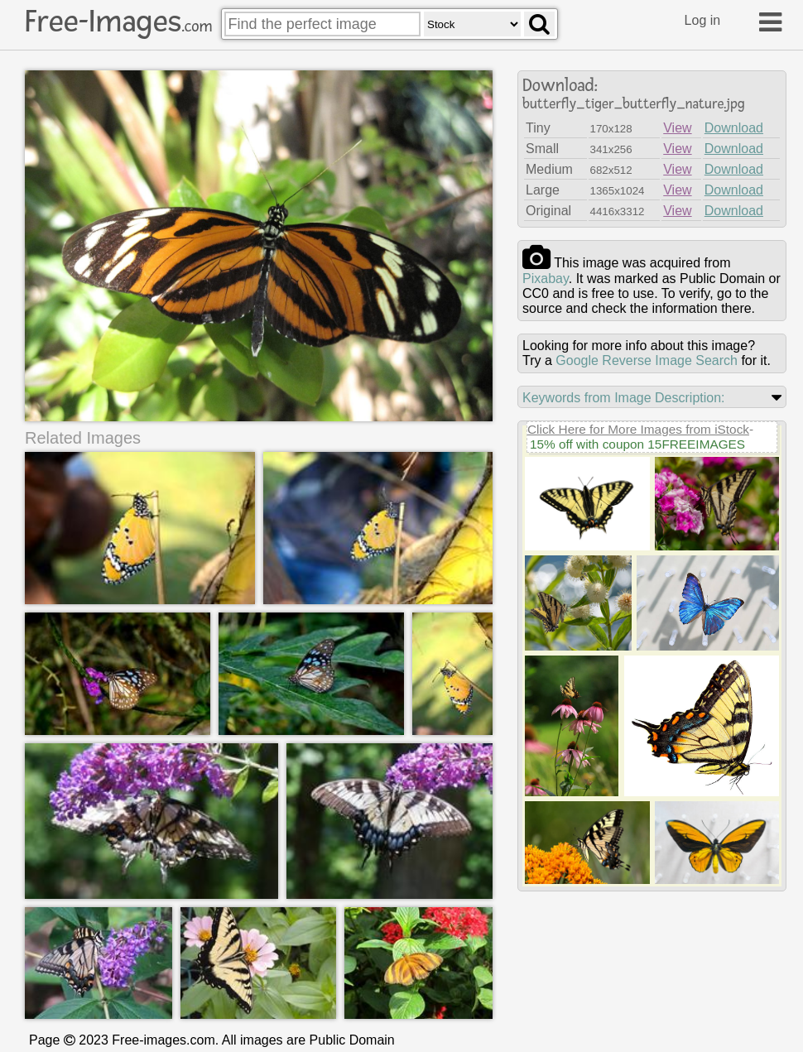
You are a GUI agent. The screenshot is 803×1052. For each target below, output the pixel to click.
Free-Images (118, 21)
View (677, 128)
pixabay (545, 278)
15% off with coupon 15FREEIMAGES (637, 444)
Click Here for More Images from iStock (638, 429)
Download (733, 128)
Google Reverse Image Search (646, 360)
